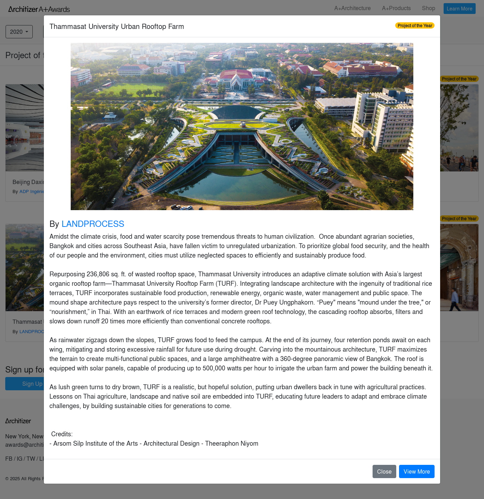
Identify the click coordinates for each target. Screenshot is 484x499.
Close (384, 471)
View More (417, 471)
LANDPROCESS (93, 223)
